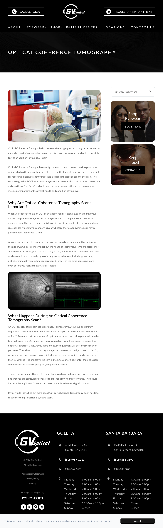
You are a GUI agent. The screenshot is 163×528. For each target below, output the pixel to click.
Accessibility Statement (33, 473)
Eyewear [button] (36, 27)
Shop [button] (56, 27)
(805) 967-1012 (75, 459)
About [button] (15, 27)
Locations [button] (115, 27)
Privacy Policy (32, 478)
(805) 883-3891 (124, 459)
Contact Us (143, 27)
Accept (137, 521)
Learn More (133, 126)
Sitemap (32, 483)
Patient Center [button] (82, 27)
